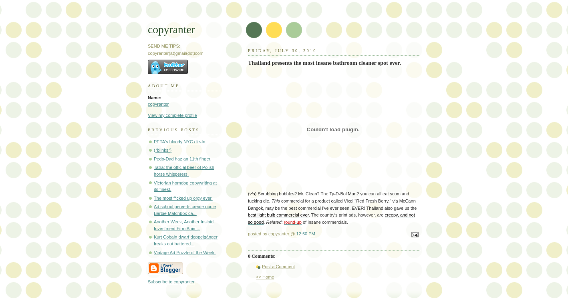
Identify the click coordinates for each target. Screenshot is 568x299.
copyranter (171, 29)
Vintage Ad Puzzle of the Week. (185, 252)
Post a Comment (278, 266)
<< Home (265, 277)
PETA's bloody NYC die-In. (180, 141)
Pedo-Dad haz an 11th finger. (182, 159)
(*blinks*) (162, 150)
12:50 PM (305, 233)
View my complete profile (172, 115)
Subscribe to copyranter (171, 281)
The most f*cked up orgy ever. (183, 198)
